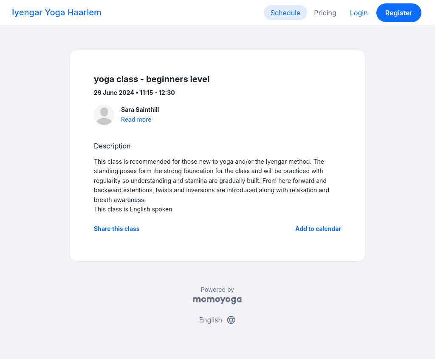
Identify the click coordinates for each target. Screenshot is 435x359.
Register (398, 13)
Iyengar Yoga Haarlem (57, 12)
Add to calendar (318, 228)
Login (359, 13)
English (217, 320)
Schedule (286, 13)
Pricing (325, 13)
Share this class (117, 228)
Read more (136, 119)
